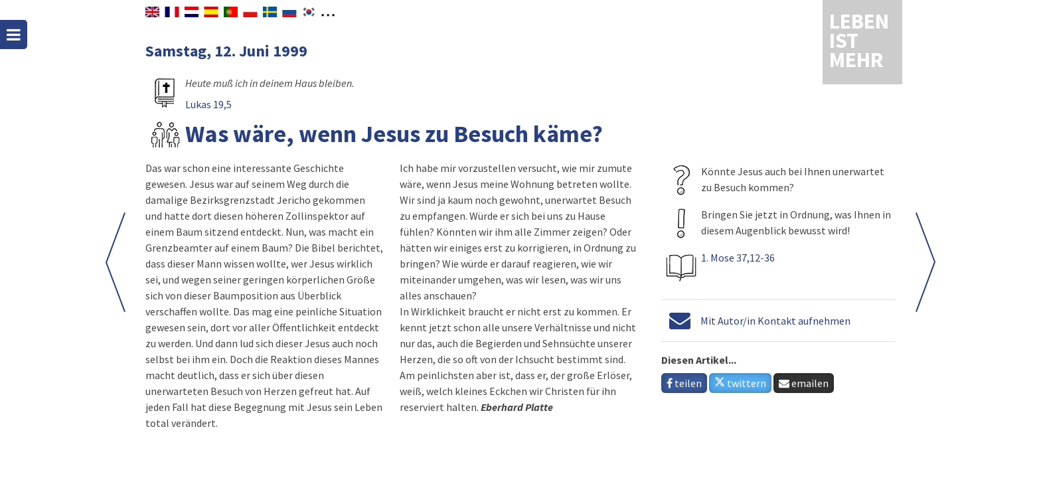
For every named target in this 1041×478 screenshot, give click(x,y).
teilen (684, 383)
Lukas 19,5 (208, 104)
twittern (740, 383)
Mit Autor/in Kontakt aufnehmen (775, 320)
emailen (804, 383)
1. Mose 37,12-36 (738, 257)
